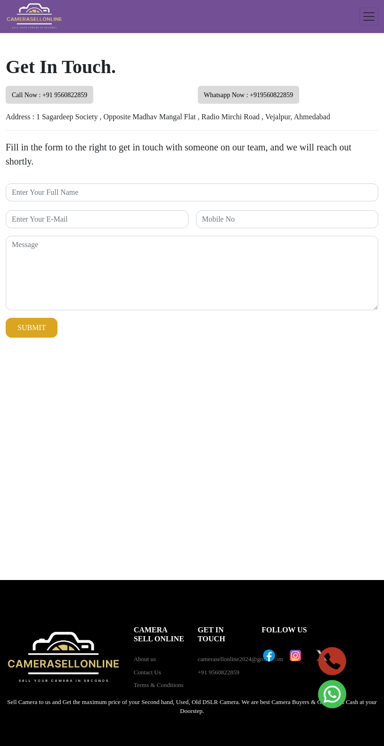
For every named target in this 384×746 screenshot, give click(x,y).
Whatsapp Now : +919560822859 (249, 95)
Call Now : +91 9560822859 (49, 95)
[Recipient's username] (192, 192)
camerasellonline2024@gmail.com (240, 659)
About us (145, 659)
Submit (31, 327)
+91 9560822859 (218, 672)
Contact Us (147, 672)
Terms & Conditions (159, 684)
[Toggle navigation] (368, 16)
